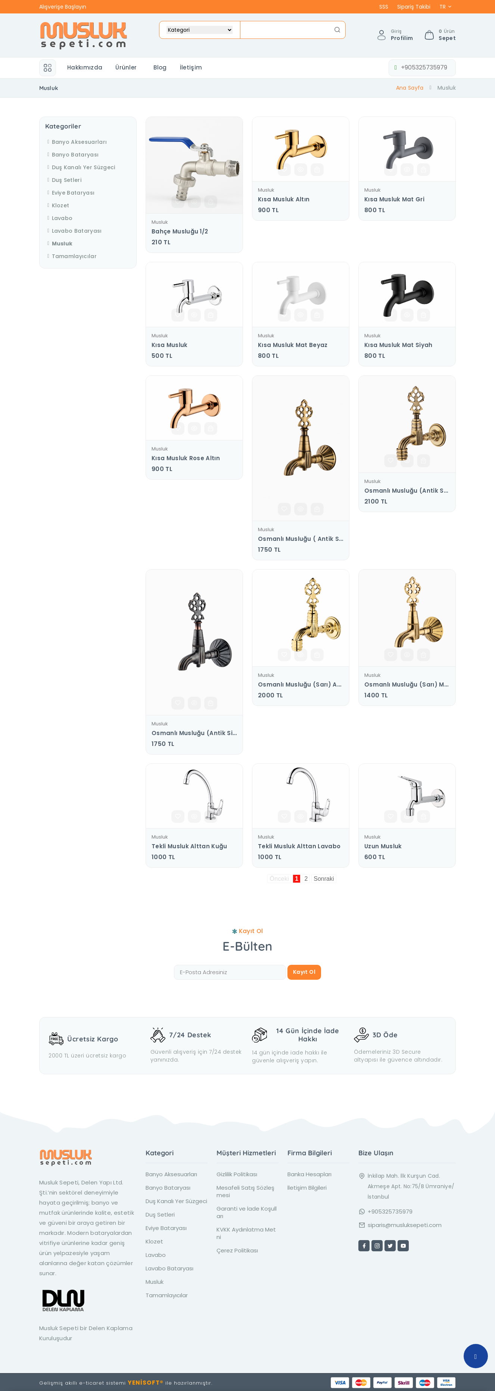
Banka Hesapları (309, 1173)
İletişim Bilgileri (307, 1186)
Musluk (160, 222)
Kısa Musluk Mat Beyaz (293, 345)
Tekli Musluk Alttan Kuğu (189, 846)
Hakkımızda (84, 67)
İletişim (191, 67)
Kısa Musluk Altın (283, 199)
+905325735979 (418, 67)
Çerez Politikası (237, 1249)
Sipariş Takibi (413, 6)
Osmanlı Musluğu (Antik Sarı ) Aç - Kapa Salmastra (407, 490)
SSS (383, 6)
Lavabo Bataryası (73, 231)
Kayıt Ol (304, 972)
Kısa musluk (170, 345)
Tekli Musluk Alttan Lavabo (299, 846)
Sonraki (324, 879)
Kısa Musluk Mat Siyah (398, 345)
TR (442, 6)
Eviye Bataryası (69, 192)
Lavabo (58, 218)
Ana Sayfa (410, 88)
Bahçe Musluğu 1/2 (180, 231)
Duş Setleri (63, 180)
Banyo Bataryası (72, 154)
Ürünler (126, 67)
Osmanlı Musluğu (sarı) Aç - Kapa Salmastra (300, 684)
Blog (159, 67)
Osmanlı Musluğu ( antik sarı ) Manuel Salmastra (300, 539)
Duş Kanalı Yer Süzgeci (80, 167)
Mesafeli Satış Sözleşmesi (245, 1190)
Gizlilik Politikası (237, 1173)
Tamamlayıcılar (71, 256)
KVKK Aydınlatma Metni (246, 1231)
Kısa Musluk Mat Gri (394, 199)
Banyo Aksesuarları (76, 142)
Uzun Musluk (383, 846)
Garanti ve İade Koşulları (247, 1210)
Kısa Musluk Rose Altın (186, 458)
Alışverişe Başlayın (62, 6)
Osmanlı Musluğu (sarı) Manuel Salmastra (407, 684)
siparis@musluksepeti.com (405, 1223)
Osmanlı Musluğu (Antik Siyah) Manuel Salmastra (194, 733)
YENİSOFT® (146, 1381)
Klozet (57, 205)
